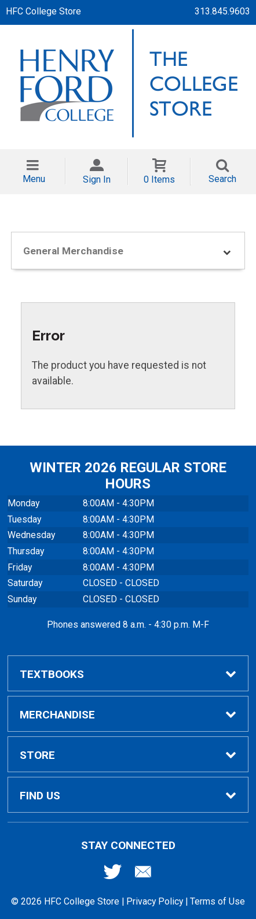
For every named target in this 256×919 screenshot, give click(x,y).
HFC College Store (43, 11)
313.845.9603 (222, 11)
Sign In (97, 179)
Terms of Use (217, 901)
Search (222, 178)
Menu (34, 178)
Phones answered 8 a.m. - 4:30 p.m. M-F (128, 624)
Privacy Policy (154, 901)
